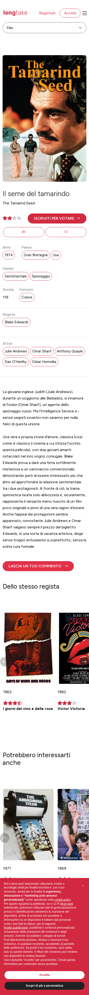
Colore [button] (27, 297)
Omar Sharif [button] (42, 351)
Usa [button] (56, 255)
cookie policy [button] (62, 899)
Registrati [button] (47, 13)
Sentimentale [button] (16, 276)
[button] (57, 218)
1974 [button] (9, 255)
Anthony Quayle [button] (70, 351)
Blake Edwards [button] (16, 322)
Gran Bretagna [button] (36, 255)
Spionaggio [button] (41, 276)
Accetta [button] (44, 975)
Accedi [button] (70, 13)
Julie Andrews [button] (16, 351)
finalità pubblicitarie (16, 927)
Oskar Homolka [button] (44, 362)
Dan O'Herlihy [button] (16, 362)
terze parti (66, 903)
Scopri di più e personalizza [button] (44, 985)
